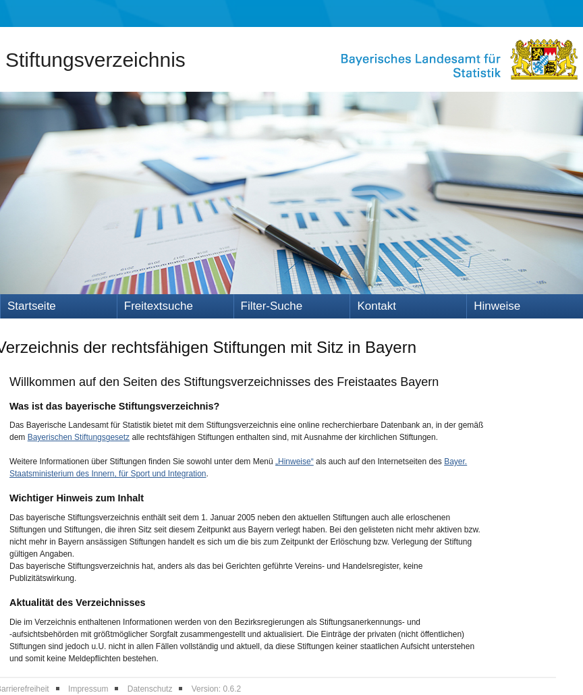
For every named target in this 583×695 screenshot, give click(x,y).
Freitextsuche (158, 306)
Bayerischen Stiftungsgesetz (79, 437)
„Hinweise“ (294, 461)
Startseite (31, 306)
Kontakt (376, 306)
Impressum (88, 689)
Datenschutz (150, 689)
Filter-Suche (272, 306)
